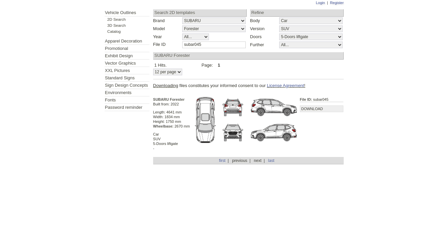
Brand (159, 20)
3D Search (116, 25)
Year (157, 36)
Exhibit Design (119, 55)
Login (320, 3)
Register (337, 3)
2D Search (116, 19)
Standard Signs (120, 77)
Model (159, 28)
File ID (159, 44)
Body (255, 20)
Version (257, 28)
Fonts (110, 99)
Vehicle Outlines (120, 12)
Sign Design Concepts (126, 85)
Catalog (114, 31)
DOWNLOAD (312, 109)
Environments (118, 92)
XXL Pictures (117, 70)
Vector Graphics (120, 63)
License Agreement (285, 85)
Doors (256, 36)
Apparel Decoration (123, 41)
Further (257, 44)
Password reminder (123, 107)
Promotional (116, 48)
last (271, 160)
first (222, 160)
